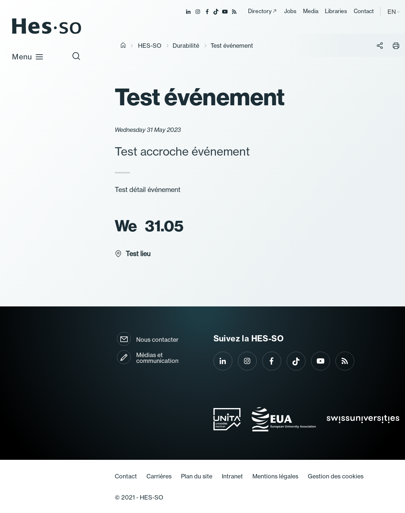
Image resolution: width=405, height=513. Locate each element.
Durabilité (186, 45)
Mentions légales (275, 476)
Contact (364, 11)
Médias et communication (157, 358)
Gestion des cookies (335, 476)
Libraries (336, 11)
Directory (260, 11)
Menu (28, 56)
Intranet (232, 476)
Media (310, 11)
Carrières (159, 476)
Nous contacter (157, 339)
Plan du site (196, 476)
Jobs (290, 11)
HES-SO (149, 45)
